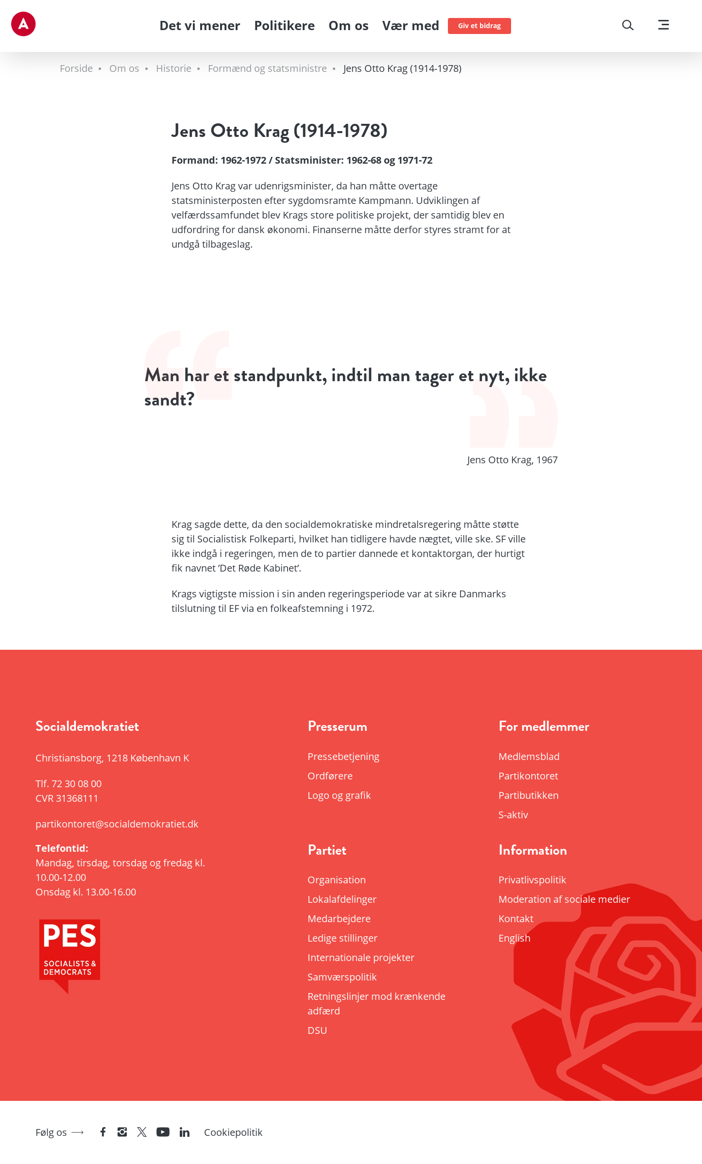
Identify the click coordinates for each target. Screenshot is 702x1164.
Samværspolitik (342, 976)
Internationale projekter (361, 957)
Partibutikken (528, 795)
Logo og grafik (339, 795)
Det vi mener (199, 25)
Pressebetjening (343, 756)
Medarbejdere (339, 918)
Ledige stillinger (342, 938)
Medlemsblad (529, 756)
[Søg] (628, 26)
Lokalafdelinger (342, 899)
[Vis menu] (663, 26)
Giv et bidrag (479, 25)
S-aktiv (513, 814)
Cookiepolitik (233, 1132)
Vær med (410, 25)
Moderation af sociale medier (564, 899)
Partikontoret (528, 775)
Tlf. (68, 783)
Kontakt (515, 918)
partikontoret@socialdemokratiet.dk (117, 823)
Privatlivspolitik (532, 879)
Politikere (284, 25)
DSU (317, 1030)
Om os (348, 25)
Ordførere (330, 775)
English (514, 938)
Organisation (337, 879)
